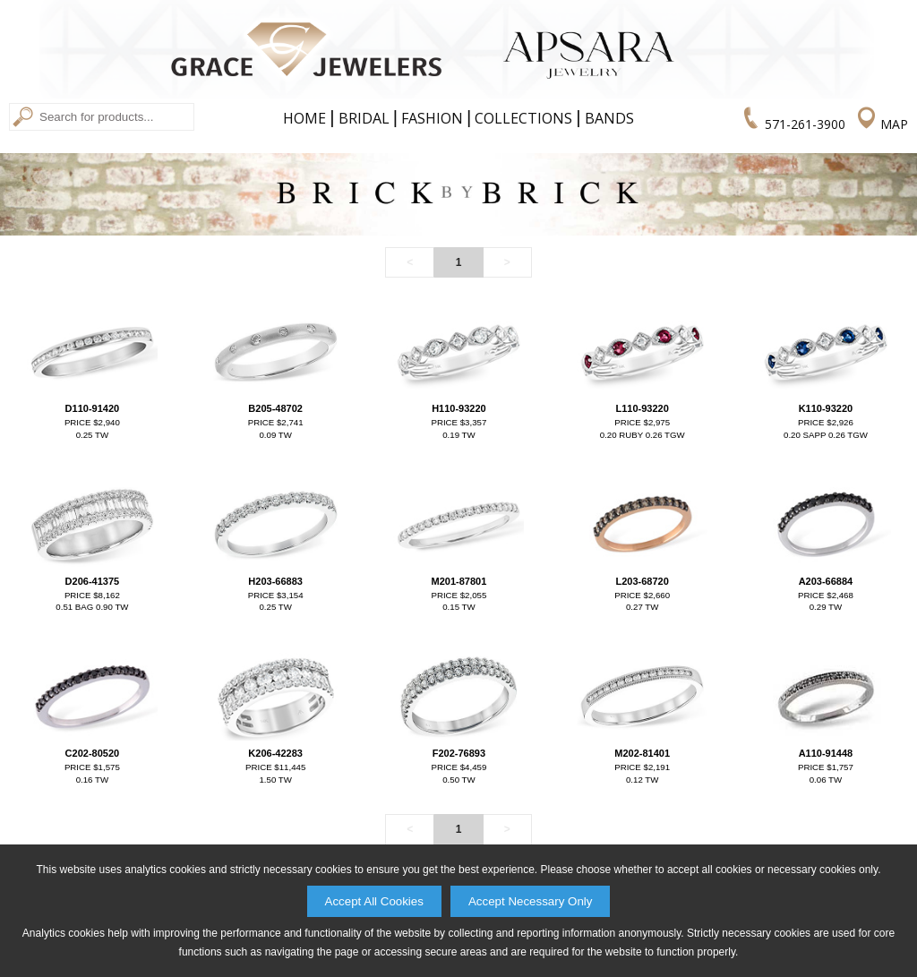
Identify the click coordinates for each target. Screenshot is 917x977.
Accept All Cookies (374, 901)
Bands (609, 118)
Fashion (432, 118)
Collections (523, 118)
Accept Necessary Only (530, 901)
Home (304, 118)
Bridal (364, 118)
